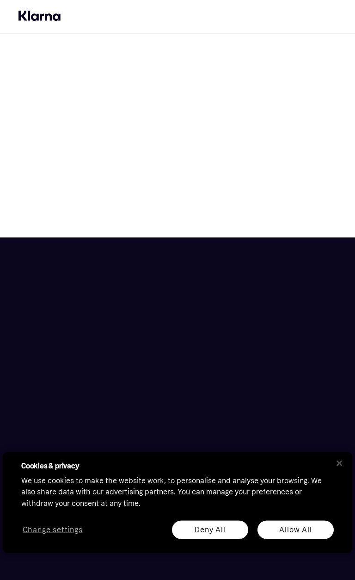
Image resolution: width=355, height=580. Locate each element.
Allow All (295, 529)
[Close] (339, 463)
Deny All (210, 529)
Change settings (53, 529)
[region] (177, 502)
